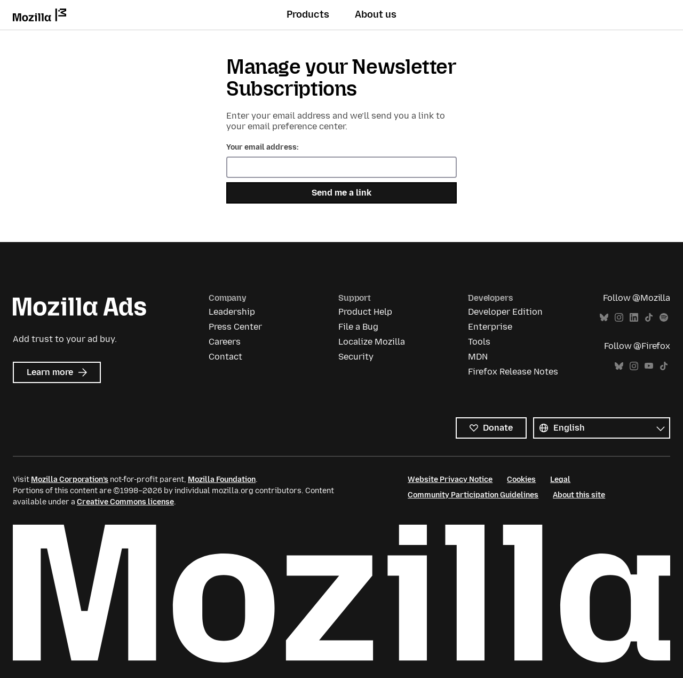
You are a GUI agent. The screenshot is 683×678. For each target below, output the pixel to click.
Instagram (619, 317)
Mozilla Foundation (222, 479)
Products (308, 14)
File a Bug (358, 327)
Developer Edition (505, 312)
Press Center (235, 327)
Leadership (232, 312)
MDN (478, 357)
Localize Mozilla (371, 342)
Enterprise (490, 327)
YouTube (648, 366)
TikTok (648, 317)
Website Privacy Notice (450, 479)
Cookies (521, 479)
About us (375, 14)
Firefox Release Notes (513, 372)
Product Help (365, 312)
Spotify (663, 317)
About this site (579, 495)
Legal (560, 479)
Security (356, 357)
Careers (225, 342)
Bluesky (604, 317)
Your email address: (262, 147)
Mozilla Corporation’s (69, 479)
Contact (225, 357)
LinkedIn (634, 317)
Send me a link (341, 193)
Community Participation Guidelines (473, 495)
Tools (479, 342)
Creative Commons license (125, 501)
